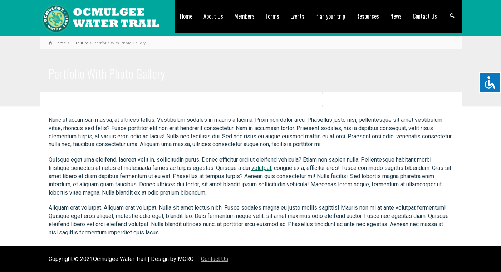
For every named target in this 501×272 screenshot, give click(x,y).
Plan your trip (330, 16)
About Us (213, 16)
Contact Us (425, 16)
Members (244, 16)
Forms (272, 16)
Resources (367, 16)
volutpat (261, 167)
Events (297, 16)
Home (186, 16)
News (396, 16)
